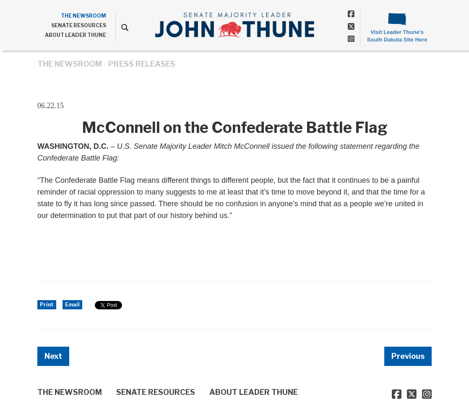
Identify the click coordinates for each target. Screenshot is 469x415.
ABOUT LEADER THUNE (75, 35)
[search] (121, 27)
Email (72, 304)
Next (53, 356)
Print (47, 304)
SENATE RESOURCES (78, 25)
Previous (408, 356)
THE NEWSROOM (83, 16)
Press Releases (141, 64)
